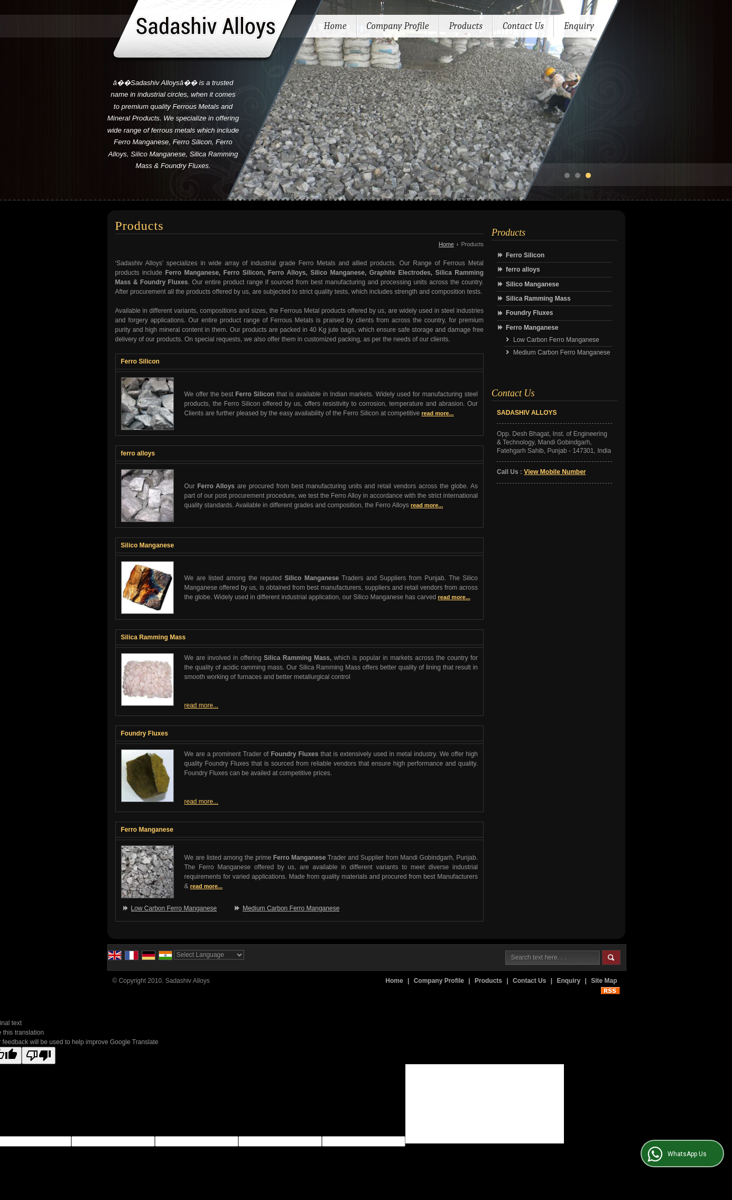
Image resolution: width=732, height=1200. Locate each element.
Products (466, 28)
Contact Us (523, 26)
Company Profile (398, 26)
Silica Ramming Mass (153, 637)
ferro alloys (138, 453)
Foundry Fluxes (144, 733)
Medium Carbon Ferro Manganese (291, 908)
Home (335, 26)
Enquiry (579, 26)
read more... (437, 413)
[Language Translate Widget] (209, 955)
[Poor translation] (38, 1055)
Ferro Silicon (140, 361)
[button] (555, 472)
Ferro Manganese (147, 829)
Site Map (604, 980)
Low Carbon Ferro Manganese (174, 908)
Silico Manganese (147, 545)
